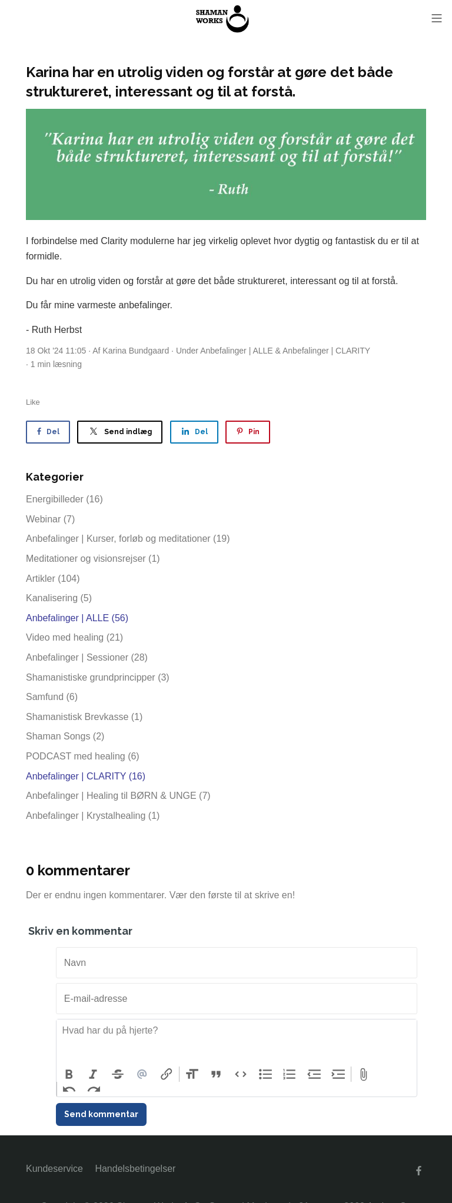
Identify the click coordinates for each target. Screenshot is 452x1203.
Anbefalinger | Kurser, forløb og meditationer (128, 539)
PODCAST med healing (82, 756)
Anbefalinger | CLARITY (326, 350)
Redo (94, 1089)
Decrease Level (314, 1074)
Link (166, 1074)
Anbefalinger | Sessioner (87, 657)
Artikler (53, 579)
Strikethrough (117, 1074)
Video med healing (74, 637)
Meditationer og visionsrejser (93, 559)
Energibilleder (64, 499)
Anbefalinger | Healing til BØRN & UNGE (118, 796)
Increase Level (339, 1074)
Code (240, 1074)
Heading (192, 1074)
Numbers (289, 1074)
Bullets (265, 1074)
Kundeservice (54, 1169)
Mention (142, 1074)
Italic (93, 1074)
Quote (216, 1074)
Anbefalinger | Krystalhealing (92, 816)
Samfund (52, 697)
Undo (69, 1089)
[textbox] (236, 1043)
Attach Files (363, 1074)
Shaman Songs (65, 736)
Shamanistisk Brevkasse (84, 717)
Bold (68, 1074)
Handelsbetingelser (135, 1169)
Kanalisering (59, 598)
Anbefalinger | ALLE (236, 350)
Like (33, 402)
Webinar (50, 519)
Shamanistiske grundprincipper (98, 677)
